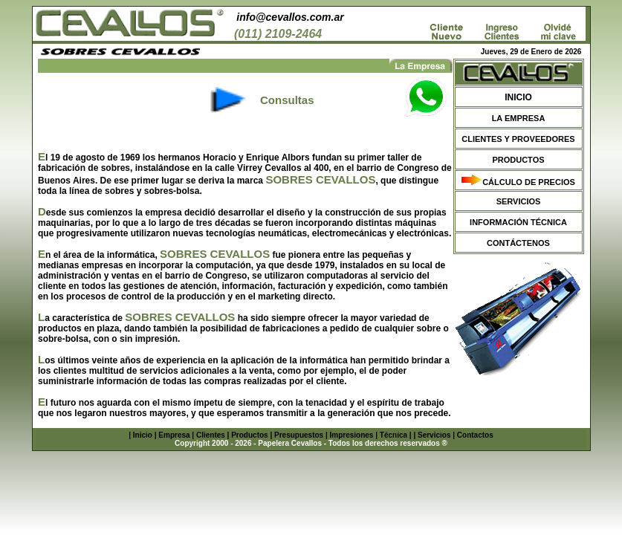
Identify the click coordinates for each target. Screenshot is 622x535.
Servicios (434, 435)
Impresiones (352, 435)
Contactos (475, 435)
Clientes (210, 435)
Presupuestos (298, 435)
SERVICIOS (518, 201)
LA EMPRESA (518, 118)
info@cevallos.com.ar (289, 17)
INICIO (518, 97)
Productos (249, 435)
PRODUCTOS (518, 159)
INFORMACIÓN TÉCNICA (518, 222)
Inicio (142, 435)
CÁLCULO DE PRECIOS (528, 182)
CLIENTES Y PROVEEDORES (517, 138)
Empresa (173, 435)
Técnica (393, 435)
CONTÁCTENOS (518, 243)
